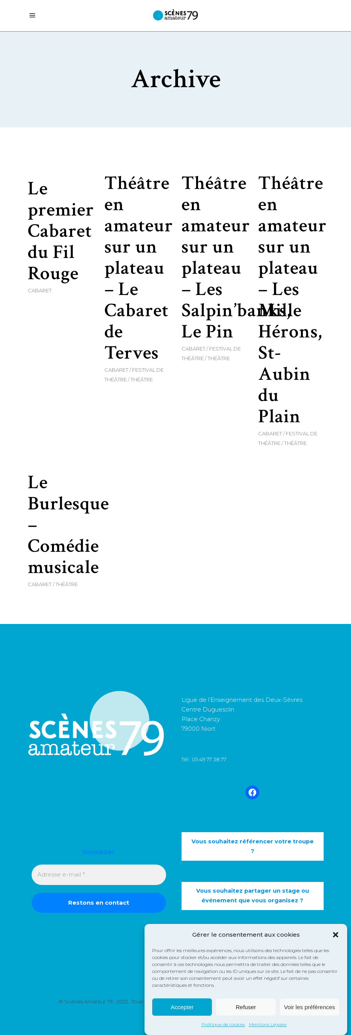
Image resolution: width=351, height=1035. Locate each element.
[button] (335, 935)
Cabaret (40, 290)
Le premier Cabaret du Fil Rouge (61, 231)
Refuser (246, 1007)
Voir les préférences (309, 1007)
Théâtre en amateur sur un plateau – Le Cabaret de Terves (138, 268)
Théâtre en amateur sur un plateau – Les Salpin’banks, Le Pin (236, 257)
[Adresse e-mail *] (99, 875)
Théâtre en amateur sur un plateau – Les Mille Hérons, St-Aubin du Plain (292, 300)
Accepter (182, 1007)
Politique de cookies (223, 1025)
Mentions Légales (268, 1025)
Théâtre (142, 379)
